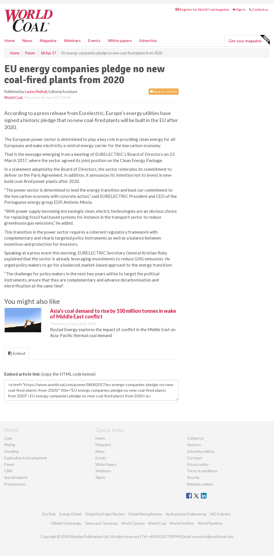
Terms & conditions (202, 471)
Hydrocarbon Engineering (186, 514)
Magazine (48, 40)
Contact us (258, 9)
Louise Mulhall (36, 91)
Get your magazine (249, 40)
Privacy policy (198, 464)
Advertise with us (200, 451)
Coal (8, 438)
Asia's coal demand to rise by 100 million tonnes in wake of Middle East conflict (113, 314)
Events (94, 40)
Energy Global (70, 514)
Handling (11, 451)
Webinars (72, 40)
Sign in (239, 9)
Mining (9, 444)
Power (9, 464)
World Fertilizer (181, 523)
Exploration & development (25, 458)
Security (193, 477)
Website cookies (200, 484)
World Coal (13, 97)
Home (10, 40)
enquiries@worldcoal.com (213, 536)
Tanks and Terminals (101, 523)
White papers (120, 40)
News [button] (27, 40)
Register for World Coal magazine (202, 9)
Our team (194, 458)
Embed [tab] (16, 353)
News (100, 451)
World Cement (133, 523)
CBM (8, 471)
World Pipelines (210, 523)
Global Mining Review (145, 514)
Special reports (15, 477)
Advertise (148, 40)
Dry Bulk (49, 514)
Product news (15, 484)
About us (194, 444)
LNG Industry (220, 514)
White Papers (106, 464)
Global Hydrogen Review (105, 514)
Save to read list (163, 91)
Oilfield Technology (65, 523)
